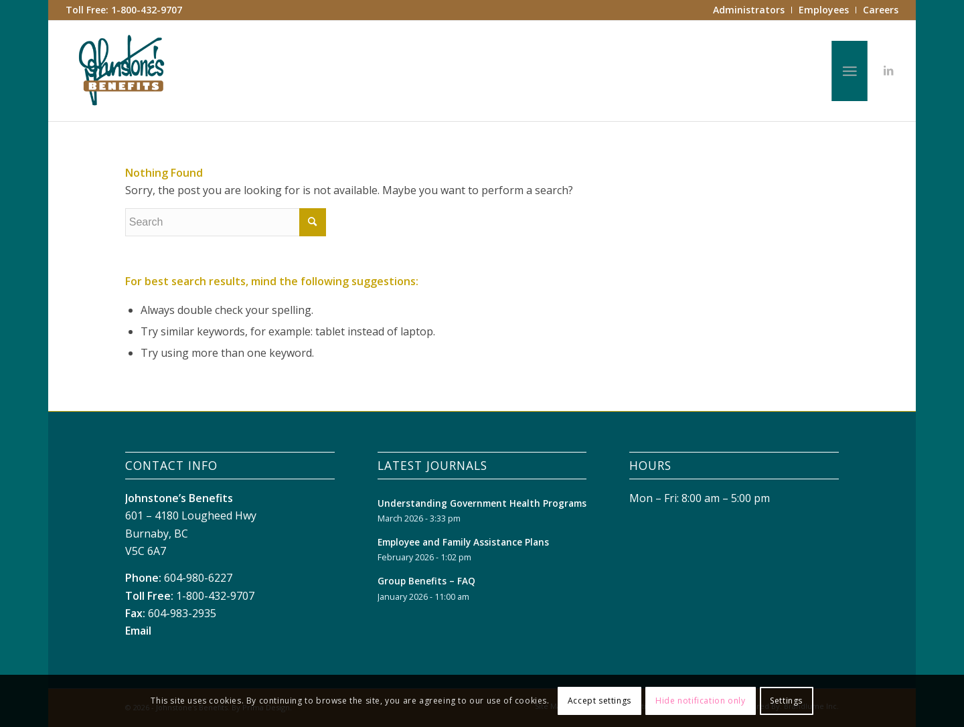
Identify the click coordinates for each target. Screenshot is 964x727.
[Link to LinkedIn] (888, 70)
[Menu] (849, 71)
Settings (786, 700)
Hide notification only (700, 700)
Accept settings (599, 700)
